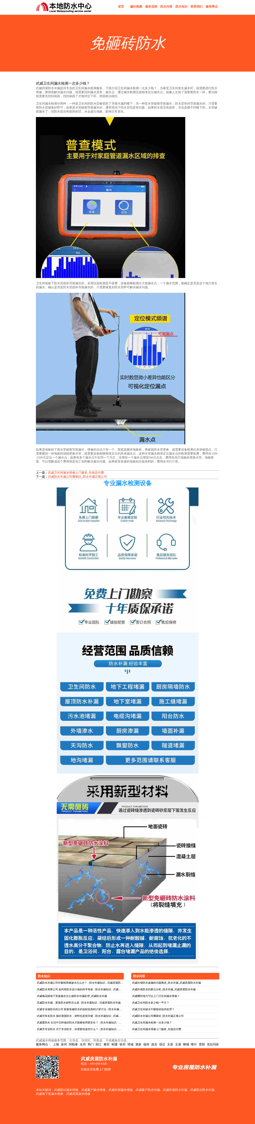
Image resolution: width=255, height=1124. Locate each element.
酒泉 (138, 1044)
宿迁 (162, 1044)
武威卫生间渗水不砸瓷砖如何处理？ (153, 1009)
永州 (83, 1044)
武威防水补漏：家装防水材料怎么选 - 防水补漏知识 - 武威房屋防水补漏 (79, 1002)
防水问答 (166, 6)
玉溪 (178, 1044)
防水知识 (181, 6)
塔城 (130, 1044)
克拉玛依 (213, 1044)
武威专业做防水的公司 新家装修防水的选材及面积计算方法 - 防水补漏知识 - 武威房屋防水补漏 (80, 1009)
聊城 (186, 1044)
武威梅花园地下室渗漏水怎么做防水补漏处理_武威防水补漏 (72, 996)
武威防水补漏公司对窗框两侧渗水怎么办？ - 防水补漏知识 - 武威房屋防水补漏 (80, 982)
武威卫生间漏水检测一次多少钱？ (152, 1022)
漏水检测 (136, 6)
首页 (121, 6)
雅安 (107, 1044)
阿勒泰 (73, 1044)
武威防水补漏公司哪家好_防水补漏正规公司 (77, 476)
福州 (146, 1044)
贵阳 (202, 1044)
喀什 (194, 1044)
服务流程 (151, 6)
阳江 (99, 1044)
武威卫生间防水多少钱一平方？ (150, 1002)
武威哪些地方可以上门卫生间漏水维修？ (156, 996)
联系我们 (197, 6)
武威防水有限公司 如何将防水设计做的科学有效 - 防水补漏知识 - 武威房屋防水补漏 (80, 989)
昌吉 (154, 1044)
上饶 (56, 1044)
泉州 (64, 1044)
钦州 (122, 1044)
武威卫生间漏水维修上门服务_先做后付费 (76, 472)
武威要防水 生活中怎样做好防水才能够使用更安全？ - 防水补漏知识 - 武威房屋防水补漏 (80, 1022)
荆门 (91, 1044)
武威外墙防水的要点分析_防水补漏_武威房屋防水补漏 (164, 989)
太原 (170, 1044)
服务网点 (212, 6)
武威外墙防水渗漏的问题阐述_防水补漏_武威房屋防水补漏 (166, 982)
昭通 (115, 1044)
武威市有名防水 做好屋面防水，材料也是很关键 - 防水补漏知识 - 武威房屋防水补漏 (80, 1016)
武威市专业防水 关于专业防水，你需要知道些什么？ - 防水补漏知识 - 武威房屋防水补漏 (80, 1029)
